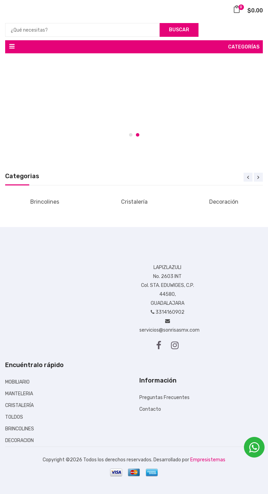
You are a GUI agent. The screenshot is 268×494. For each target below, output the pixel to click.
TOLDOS (14, 417)
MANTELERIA (19, 394)
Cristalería (134, 201)
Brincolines (44, 201)
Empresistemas (207, 460)
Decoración (223, 201)
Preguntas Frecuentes (164, 397)
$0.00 (248, 10)
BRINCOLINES (19, 429)
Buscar (179, 30)
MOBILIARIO (17, 382)
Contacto (150, 409)
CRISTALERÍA (19, 405)
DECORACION (19, 440)
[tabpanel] (134, 100)
